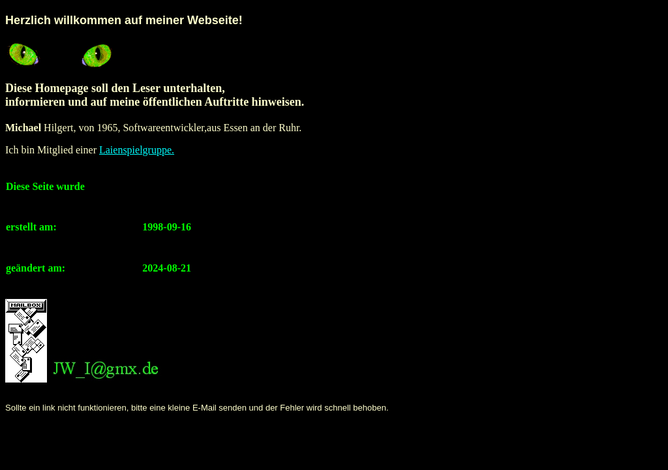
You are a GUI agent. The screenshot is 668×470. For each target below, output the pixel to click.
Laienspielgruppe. (136, 149)
